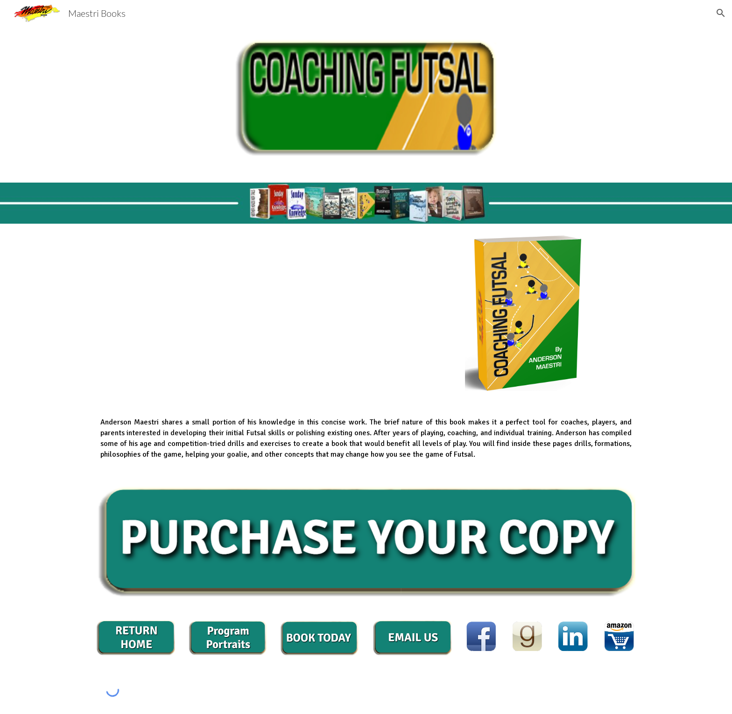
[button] (721, 13)
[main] (136, 203)
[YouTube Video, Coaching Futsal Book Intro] (320, 312)
